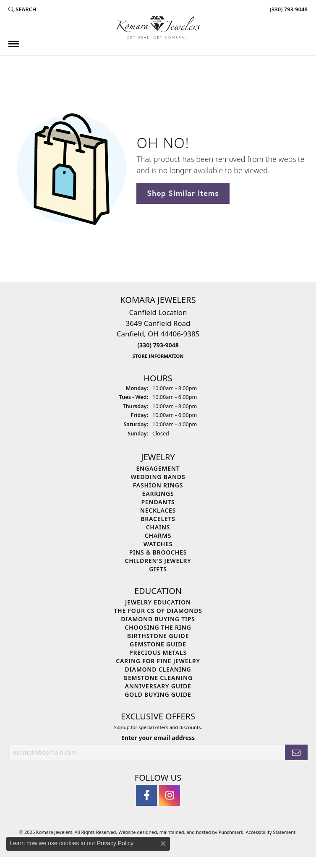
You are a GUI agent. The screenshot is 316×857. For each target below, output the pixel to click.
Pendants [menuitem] (158, 502)
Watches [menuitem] (158, 544)
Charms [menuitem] (158, 535)
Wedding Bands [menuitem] (158, 477)
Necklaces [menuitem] (158, 510)
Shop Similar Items (183, 193)
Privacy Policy (115, 843)
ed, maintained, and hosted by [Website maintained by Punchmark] (185, 832)
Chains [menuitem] (158, 527)
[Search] (22, 9)
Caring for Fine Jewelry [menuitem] (158, 661)
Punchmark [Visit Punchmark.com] (231, 832)
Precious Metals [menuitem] (158, 652)
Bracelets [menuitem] (158, 519)
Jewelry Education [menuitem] (158, 602)
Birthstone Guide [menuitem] (158, 636)
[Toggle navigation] (14, 43)
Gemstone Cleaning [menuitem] (158, 678)
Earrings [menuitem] (158, 494)
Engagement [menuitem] (158, 468)
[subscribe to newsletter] (296, 753)
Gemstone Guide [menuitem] (158, 644)
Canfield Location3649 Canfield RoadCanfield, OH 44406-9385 (158, 333)
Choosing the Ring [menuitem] (158, 627)
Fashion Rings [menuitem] (158, 485)
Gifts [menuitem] (158, 569)
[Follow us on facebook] (146, 795)
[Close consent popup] (163, 843)
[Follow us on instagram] (169, 795)
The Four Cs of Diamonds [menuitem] (158, 611)
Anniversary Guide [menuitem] (158, 686)
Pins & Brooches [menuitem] (158, 552)
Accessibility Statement (271, 832)
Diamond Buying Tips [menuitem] (158, 619)
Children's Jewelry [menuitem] (158, 561)
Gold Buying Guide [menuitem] (158, 694)
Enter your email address (158, 738)
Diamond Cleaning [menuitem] (158, 669)
